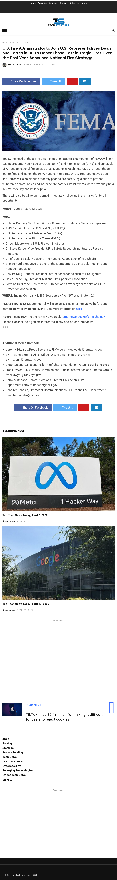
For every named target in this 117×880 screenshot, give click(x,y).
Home (33, 3)
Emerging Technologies (17, 770)
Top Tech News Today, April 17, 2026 (25, 604)
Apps (5, 739)
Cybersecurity (11, 766)
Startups (64, 3)
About (84, 3)
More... (7, 779)
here (79, 308)
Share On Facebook (21, 81)
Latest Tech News (14, 775)
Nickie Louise (8, 521)
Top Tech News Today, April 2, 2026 (24, 515)
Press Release (22, 43)
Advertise (74, 3)
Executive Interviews (47, 3)
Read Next (33, 705)
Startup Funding (12, 752)
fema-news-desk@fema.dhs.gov (83, 316)
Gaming (7, 743)
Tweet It (53, 81)
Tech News (9, 757)
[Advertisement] (58, 657)
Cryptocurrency (12, 761)
